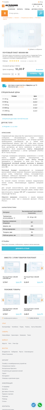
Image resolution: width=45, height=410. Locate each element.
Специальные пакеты (27, 17)
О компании (11, 9)
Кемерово (23, 335)
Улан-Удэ (15, 343)
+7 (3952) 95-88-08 (37, 4)
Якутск (21, 351)
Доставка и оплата (37, 9)
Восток (5, 348)
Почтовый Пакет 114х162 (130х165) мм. (31, 309)
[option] (22, 35)
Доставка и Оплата (8, 391)
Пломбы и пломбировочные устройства (14, 363)
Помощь (27, 9)
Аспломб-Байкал (7, 17)
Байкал (5, 340)
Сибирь (5, 331)
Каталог (17, 17)
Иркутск (4, 343)
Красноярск (14, 335)
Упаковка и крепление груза (10, 378)
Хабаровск (14, 351)
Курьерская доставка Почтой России (15, 119)
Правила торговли (7, 394)
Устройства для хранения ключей (12, 371)
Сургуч (4, 373)
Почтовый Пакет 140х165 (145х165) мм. (10, 277)
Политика (5, 396)
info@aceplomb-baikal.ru (10, 318)
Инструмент (5, 376)
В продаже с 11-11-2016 (9, 126)
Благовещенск (29, 351)
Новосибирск (6, 335)
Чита (9, 343)
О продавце (5, 386)
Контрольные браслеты (9, 368)
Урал (4, 323)
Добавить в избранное (35, 49)
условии (21, 87)
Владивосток (6, 351)
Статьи (4, 401)
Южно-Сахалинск (7, 354)
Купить (36, 74)
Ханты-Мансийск (36, 327)
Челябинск (15, 327)
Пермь (22, 327)
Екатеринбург (6, 327)
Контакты (20, 9)
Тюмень (27, 327)
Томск (29, 335)
